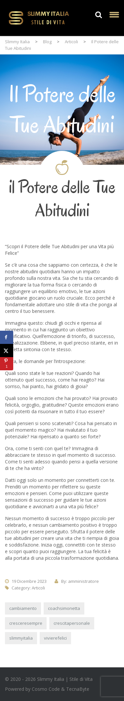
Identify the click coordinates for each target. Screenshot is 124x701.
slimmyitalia (21, 638)
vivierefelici (55, 638)
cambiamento (23, 608)
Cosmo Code (46, 689)
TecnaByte (77, 689)
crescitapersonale (72, 623)
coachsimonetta (64, 608)
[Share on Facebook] (6, 337)
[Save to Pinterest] (6, 363)
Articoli (38, 588)
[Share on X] (6, 350)
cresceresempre (25, 623)
